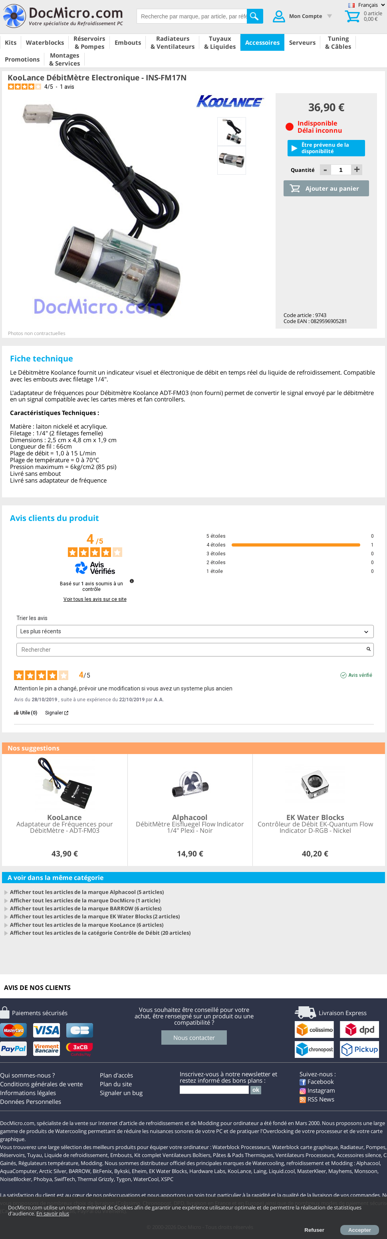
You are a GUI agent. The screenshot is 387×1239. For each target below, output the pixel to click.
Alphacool (368, 1163)
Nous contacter (194, 1037)
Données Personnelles (30, 1101)
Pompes (375, 1147)
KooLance (239, 1171)
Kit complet (147, 1155)
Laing (260, 1171)
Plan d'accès (116, 1075)
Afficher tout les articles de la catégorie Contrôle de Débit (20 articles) (100, 932)
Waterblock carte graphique (305, 1147)
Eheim (139, 1171)
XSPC (167, 1179)
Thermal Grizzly (95, 1179)
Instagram (317, 1090)
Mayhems (340, 1171)
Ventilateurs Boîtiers (186, 1155)
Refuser (314, 1230)
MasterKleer (311, 1171)
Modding (91, 1163)
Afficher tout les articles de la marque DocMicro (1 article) (85, 900)
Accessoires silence (359, 1155)
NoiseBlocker (15, 1179)
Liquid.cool (282, 1171)
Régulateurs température (48, 1163)
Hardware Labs (207, 1171)
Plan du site (116, 1084)
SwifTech (64, 1179)
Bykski (121, 1171)
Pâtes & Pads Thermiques (243, 1155)
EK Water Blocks (168, 1171)
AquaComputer (18, 1171)
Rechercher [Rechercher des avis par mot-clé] (191, 649)
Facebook (317, 1081)
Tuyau (34, 1155)
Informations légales (28, 1093)
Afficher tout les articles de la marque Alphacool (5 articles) (87, 892)
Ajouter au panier (332, 188)
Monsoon (365, 1171)
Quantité (303, 170)
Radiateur (351, 1147)
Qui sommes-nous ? (27, 1075)
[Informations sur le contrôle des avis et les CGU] (132, 581)
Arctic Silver (52, 1171)
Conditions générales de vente (41, 1084)
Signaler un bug (121, 1093)
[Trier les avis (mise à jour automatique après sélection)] (195, 631)
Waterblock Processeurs (241, 1147)
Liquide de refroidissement (76, 1155)
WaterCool (146, 1179)
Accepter (359, 1230)
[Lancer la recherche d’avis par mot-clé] (368, 650)
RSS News (317, 1099)
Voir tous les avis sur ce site (95, 599)
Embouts (121, 1155)
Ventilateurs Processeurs (305, 1155)
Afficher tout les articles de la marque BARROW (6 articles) (85, 908)
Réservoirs (12, 1155)
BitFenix (102, 1171)
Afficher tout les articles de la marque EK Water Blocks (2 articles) (95, 916)
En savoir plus (52, 1213)
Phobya (43, 1179)
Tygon (123, 1179)
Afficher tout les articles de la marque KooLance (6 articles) (86, 924)
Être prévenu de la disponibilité (325, 147)
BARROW (79, 1171)
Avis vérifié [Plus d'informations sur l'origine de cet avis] (360, 675)
